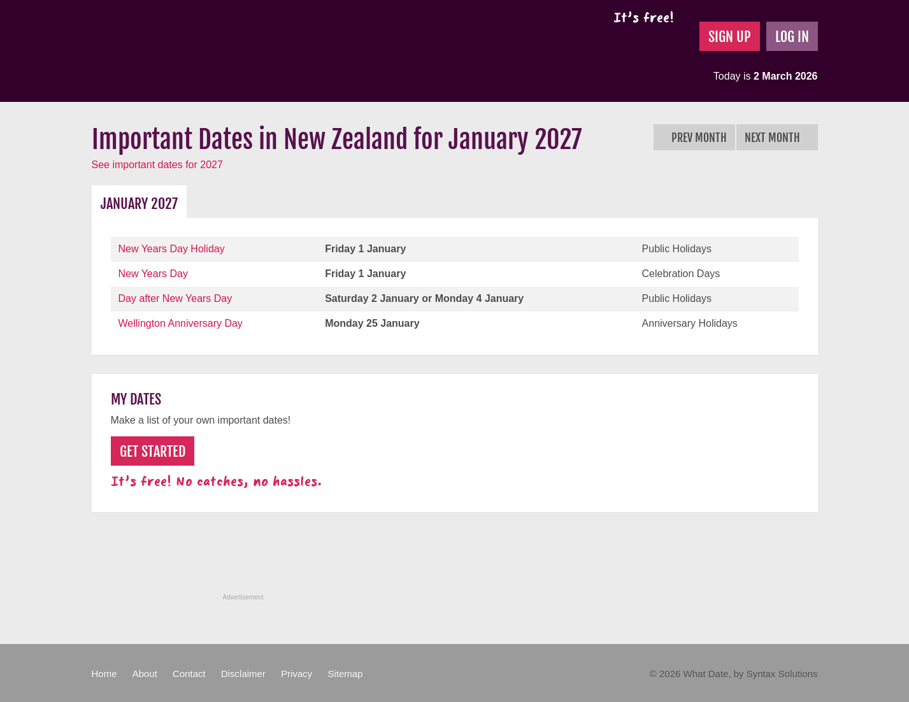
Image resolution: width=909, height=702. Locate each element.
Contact (189, 673)
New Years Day (153, 273)
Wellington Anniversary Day (180, 323)
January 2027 (139, 203)
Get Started (152, 451)
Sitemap (344, 673)
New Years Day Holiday (171, 248)
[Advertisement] (455, 560)
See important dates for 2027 (157, 164)
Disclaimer (243, 673)
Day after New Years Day (175, 298)
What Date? (199, 51)
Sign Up (729, 36)
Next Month (777, 138)
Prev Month (694, 138)
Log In (792, 36)
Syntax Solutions (782, 673)
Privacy (296, 673)
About (144, 673)
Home (104, 673)
